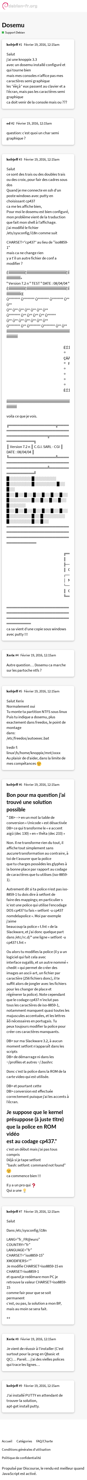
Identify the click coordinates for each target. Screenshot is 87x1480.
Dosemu (13, 25)
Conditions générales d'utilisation (26, 1449)
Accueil (7, 1441)
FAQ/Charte (44, 1441)
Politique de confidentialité (21, 1458)
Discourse (31, 1468)
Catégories (24, 1441)
